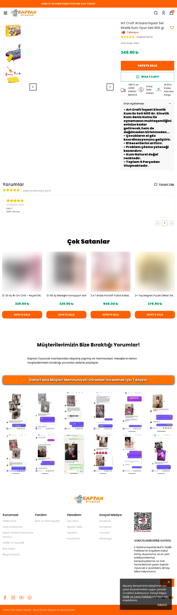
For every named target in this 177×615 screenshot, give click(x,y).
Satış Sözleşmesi (12, 527)
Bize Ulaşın (9, 548)
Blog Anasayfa (11, 554)
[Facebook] (5, 597)
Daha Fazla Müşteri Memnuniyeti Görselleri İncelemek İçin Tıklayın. (88, 379)
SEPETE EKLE (147, 66)
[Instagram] (13, 597)
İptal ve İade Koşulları (47, 521)
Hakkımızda (9, 521)
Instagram (105, 527)
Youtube (104, 532)
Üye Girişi (72, 521)
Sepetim (72, 532)
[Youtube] (21, 597)
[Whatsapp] (30, 597)
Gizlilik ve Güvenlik (13, 542)
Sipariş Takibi (74, 527)
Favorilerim (73, 538)
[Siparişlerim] (163, 13)
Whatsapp (105, 538)
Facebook (105, 521)
